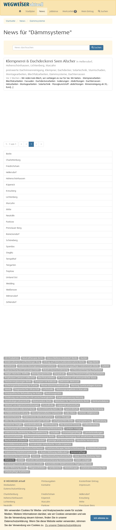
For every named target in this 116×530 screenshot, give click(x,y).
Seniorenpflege (78, 452)
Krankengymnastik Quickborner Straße (24, 464)
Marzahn (10, 203)
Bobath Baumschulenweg (55, 370)
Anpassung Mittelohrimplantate (20, 452)
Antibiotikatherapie (96, 448)
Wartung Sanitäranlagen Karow (86, 386)
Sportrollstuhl (71, 409)
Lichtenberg (11, 197)
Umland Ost (11, 277)
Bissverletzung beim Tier (50, 409)
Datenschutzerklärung (14, 489)
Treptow (10, 271)
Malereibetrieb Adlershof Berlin (20, 409)
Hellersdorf (11, 172)
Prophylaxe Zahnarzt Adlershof (20, 378)
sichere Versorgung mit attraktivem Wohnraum (80, 436)
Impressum (84, 485)
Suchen (103, 11)
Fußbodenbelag (91, 425)
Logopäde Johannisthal (68, 405)
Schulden (54, 433)
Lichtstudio (48, 389)
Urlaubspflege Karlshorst (17, 472)
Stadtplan (30, 11)
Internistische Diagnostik (17, 456)
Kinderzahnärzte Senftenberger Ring (22, 362)
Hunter (84, 358)
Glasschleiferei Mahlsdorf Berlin (62, 358)
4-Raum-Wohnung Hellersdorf (53, 452)
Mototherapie (71, 468)
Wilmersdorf (12, 296)
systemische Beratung (92, 409)
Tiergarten (11, 265)
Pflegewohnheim (37, 468)
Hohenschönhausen (15, 179)
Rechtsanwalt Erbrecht (16, 440)
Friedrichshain (12, 166)
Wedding (10, 284)
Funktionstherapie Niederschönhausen (65, 448)
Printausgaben (48, 481)
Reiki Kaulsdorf (37, 440)
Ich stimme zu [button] (101, 518)
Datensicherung (12, 417)
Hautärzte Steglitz (13, 425)
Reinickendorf (12, 234)
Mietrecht (9, 460)
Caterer (105, 366)
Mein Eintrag (87, 11)
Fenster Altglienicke (88, 413)
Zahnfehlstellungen (93, 433)
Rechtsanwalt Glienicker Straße (20, 429)
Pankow (10, 222)
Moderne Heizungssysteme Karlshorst (36, 366)
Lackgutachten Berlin (63, 421)
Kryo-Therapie (63, 417)
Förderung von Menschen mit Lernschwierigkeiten (29, 397)
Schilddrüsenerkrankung (16, 413)
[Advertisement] (58, 114)
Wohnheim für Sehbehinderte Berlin (72, 401)
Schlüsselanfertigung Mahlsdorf (86, 370)
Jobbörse (54, 11)
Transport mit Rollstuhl (45, 382)
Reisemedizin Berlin (42, 401)
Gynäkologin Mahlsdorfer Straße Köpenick (50, 444)
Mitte (8, 209)
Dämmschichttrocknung (50, 429)
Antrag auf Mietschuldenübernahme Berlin (64, 362)
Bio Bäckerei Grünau (70, 425)
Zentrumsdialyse (100, 401)
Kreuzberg (11, 191)
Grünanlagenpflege (72, 433)
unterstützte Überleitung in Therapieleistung (26, 433)
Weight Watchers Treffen (17, 374)
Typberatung (100, 421)
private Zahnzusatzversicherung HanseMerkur (49, 460)
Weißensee (11, 290)
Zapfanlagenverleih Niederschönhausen (24, 448)
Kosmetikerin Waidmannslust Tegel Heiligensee (69, 464)
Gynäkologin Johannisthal (17, 401)
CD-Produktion (12, 358)
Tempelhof (11, 259)
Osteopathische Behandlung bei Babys (23, 393)
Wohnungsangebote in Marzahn (71, 389)
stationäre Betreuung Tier (93, 468)
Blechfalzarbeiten (46, 378)
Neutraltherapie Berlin (32, 358)
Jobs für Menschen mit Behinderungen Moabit (27, 421)
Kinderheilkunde (33, 425)
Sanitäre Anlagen (73, 429)
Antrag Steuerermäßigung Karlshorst (86, 374)
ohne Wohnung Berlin (15, 468)
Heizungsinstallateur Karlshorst (46, 413)
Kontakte (45, 485)
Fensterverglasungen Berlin (18, 382)
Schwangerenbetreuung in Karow (21, 386)
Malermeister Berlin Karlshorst (38, 417)
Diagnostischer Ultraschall (26, 389)
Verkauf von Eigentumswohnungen (22, 405)
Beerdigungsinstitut (41, 374)
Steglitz (9, 253)
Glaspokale (59, 374)
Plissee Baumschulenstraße (54, 386)
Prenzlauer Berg (13, 228)
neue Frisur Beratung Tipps (87, 456)
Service (35, 456)
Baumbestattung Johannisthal (56, 456)
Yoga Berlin (93, 362)
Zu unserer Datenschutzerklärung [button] (63, 525)
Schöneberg (12, 240)
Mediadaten (9, 485)
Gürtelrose (10, 366)
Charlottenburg (13, 160)
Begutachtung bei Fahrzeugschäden (22, 370)
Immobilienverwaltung (16, 444)
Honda (8, 389)
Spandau (10, 247)
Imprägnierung (83, 421)
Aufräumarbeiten (13, 436)
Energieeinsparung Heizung (70, 397)
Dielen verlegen (82, 460)
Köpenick (10, 185)
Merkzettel (70, 11)
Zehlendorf (11, 302)
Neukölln (10, 216)
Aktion (21, 460)
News (42, 11)
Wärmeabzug (50, 425)
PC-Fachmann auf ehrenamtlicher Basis (77, 378)
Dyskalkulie (47, 405)
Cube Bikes (70, 413)
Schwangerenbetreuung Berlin (39, 436)
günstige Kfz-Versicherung (60, 440)
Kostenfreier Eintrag (88, 481)
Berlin (8, 154)
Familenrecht (55, 468)
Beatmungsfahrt (53, 393)
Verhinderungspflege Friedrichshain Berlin (79, 366)
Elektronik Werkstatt (69, 382)
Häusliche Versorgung (87, 440)
